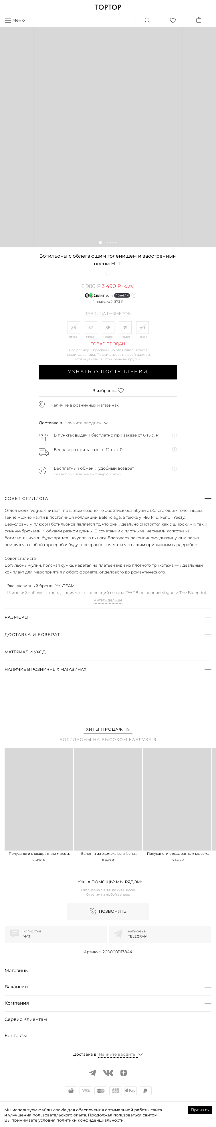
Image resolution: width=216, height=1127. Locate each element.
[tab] (108, 730)
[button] (100, 242)
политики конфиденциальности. (90, 1120)
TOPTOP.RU (108, 7)
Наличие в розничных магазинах (84, 405)
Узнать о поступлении (108, 372)
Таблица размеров (108, 314)
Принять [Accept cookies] (200, 1109)
